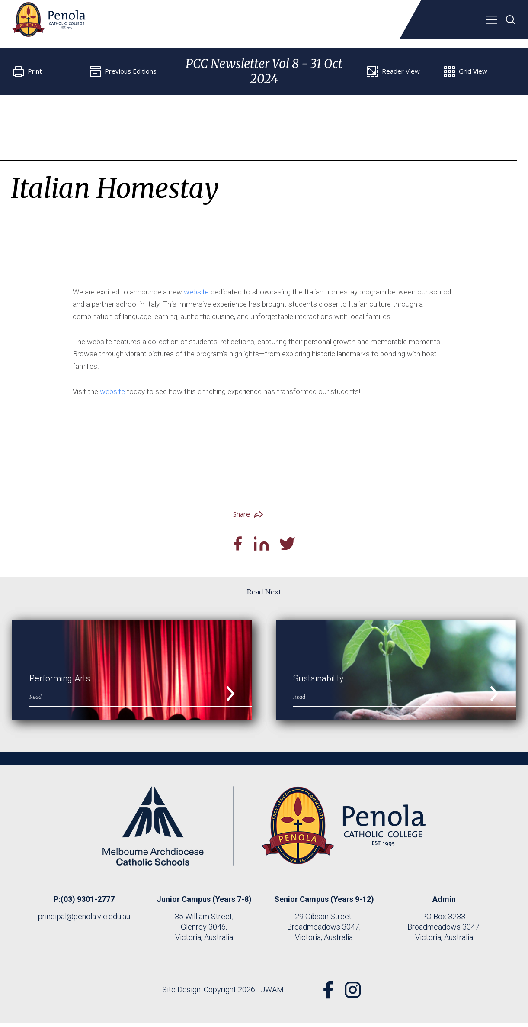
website (196, 291)
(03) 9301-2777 (88, 903)
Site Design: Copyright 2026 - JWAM (219, 993)
